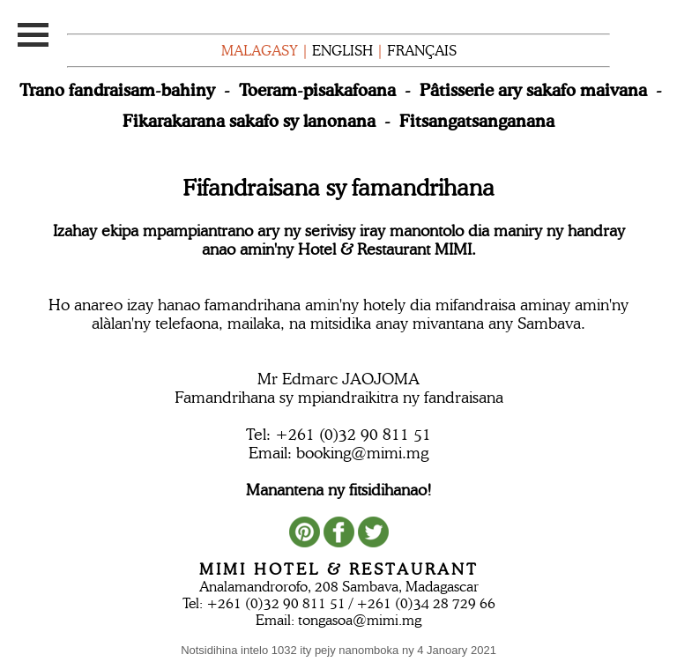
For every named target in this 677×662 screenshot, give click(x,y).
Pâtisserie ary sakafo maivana (533, 89)
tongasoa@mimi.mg (359, 620)
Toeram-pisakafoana (317, 89)
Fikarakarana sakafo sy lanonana (249, 120)
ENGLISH (342, 50)
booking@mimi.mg (362, 452)
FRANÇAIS (422, 50)
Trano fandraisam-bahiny (117, 89)
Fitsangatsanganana (476, 120)
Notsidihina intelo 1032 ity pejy (338, 650)
